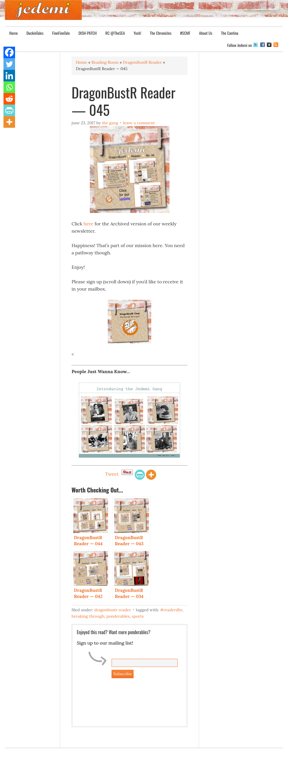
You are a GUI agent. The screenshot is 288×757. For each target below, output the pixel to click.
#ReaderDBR (171, 609)
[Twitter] (9, 64)
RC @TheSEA (115, 33)
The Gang (110, 122)
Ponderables (118, 616)
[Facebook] (9, 52)
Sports (138, 616)
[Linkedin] (9, 75)
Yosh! (137, 33)
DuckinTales (34, 33)
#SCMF (185, 33)
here (88, 224)
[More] (151, 475)
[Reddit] (9, 99)
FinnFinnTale (61, 33)
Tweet (112, 474)
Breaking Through (88, 616)
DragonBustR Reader (112, 609)
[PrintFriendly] (140, 475)
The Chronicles (160, 33)
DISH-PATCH (88, 33)
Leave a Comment (139, 122)
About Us (205, 33)
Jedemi (43, 10)
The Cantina (229, 33)
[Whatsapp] (9, 87)
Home (13, 33)
